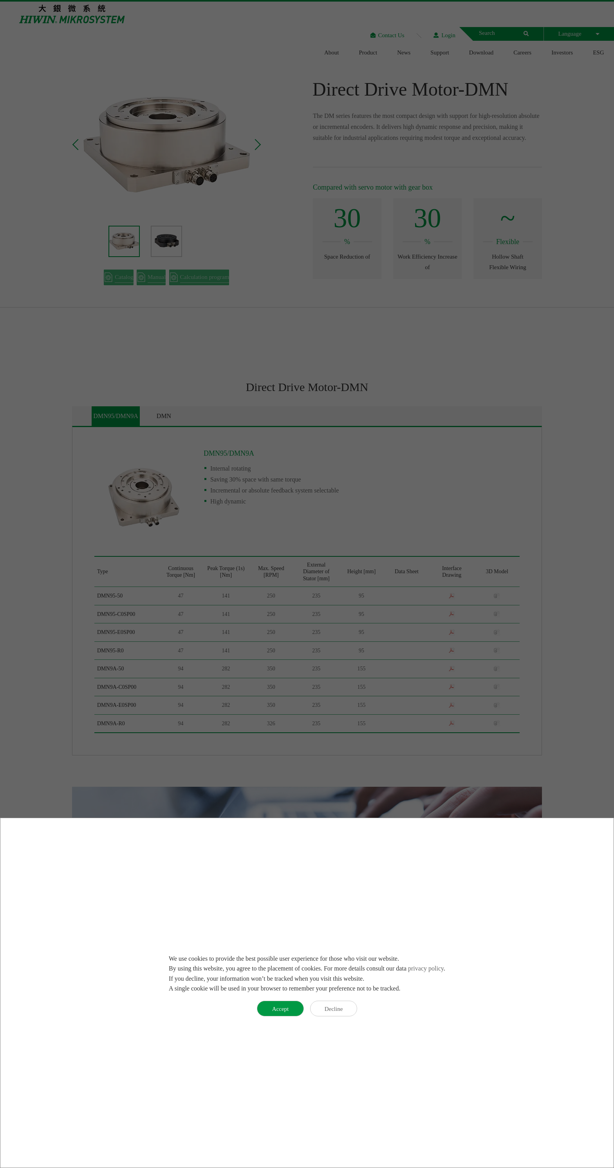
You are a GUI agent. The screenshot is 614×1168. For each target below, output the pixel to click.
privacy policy (426, 968)
